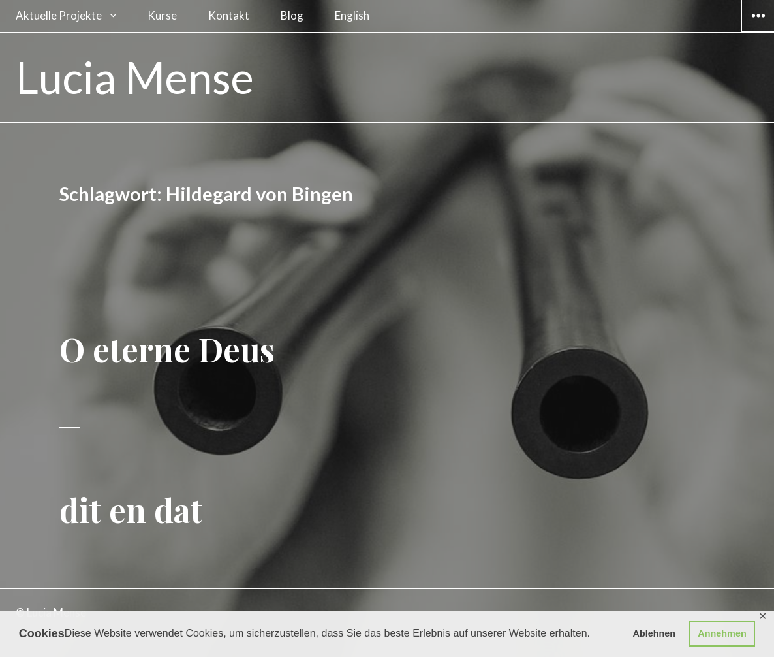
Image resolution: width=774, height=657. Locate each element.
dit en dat (130, 510)
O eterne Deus (167, 349)
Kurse (162, 15)
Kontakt (228, 15)
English (352, 15)
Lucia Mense (135, 77)
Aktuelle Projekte (59, 15)
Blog (292, 15)
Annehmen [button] (722, 633)
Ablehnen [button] (654, 633)
